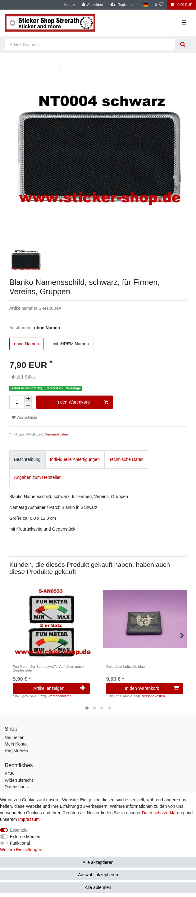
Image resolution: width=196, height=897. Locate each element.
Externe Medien (25, 836)
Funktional (20, 843)
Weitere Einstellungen (21, 849)
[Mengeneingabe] (16, 402)
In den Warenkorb (81, 402)
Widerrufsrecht (19, 780)
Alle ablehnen (98, 887)
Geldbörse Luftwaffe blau (125, 666)
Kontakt (69, 5)
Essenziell (20, 830)
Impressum (28, 819)
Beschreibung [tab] (27, 459)
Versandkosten (56, 434)
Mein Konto (16, 744)
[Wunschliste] (159, 5)
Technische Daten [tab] (126, 459)
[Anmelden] (92, 5)
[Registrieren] (123, 5)
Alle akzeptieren (98, 862)
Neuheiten (15, 737)
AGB (9, 773)
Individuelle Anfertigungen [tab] (75, 459)
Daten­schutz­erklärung (163, 812)
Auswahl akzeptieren (98, 874)
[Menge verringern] (28, 405)
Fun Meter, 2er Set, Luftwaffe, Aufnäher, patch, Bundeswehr (48, 668)
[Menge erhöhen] (28, 399)
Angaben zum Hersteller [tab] (37, 477)
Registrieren (16, 750)
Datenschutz (17, 786)
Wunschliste (24, 417)
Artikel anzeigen (59, 688)
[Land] (145, 5)
